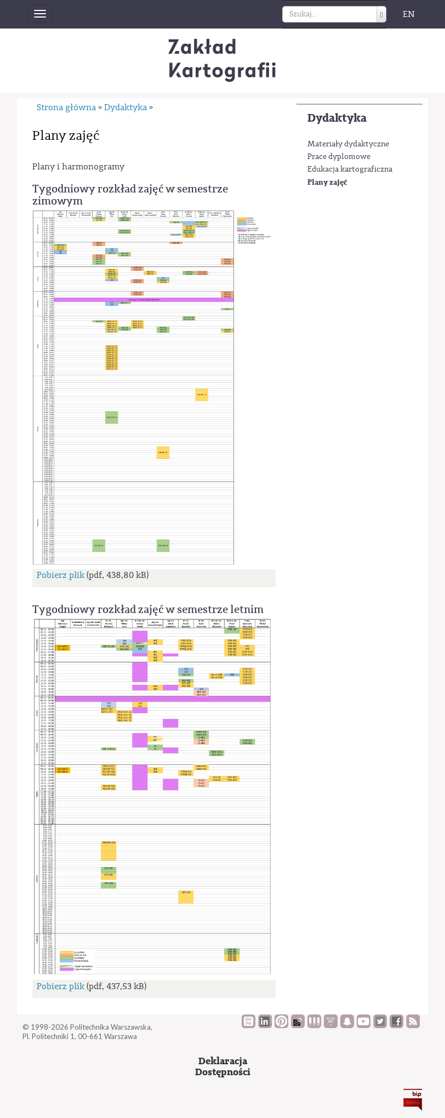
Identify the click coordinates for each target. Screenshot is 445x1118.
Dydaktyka (337, 118)
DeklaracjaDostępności (222, 1066)
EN (409, 14)
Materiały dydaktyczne (348, 144)
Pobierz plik (60, 575)
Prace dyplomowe (338, 157)
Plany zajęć (327, 182)
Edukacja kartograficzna (349, 169)
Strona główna (66, 107)
